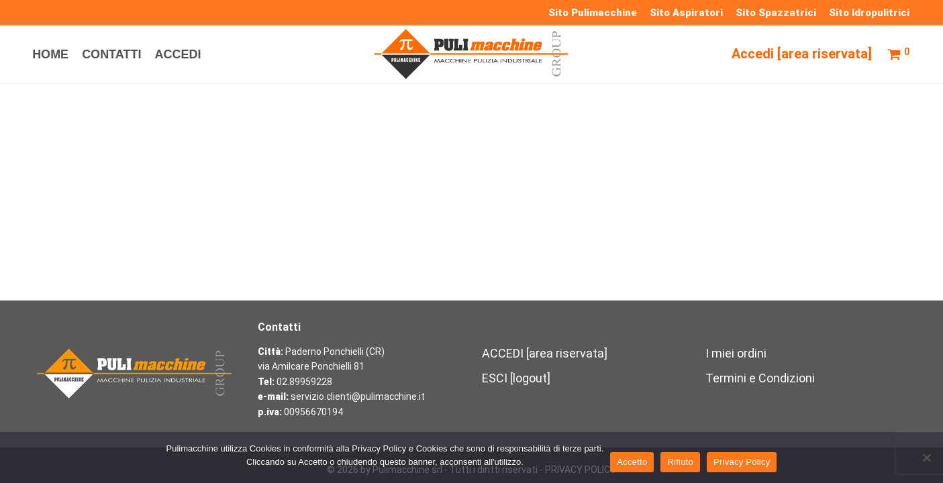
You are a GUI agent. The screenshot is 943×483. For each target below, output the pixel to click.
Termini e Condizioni (760, 378)
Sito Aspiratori (686, 13)
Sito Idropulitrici (869, 13)
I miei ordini (735, 353)
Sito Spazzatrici (776, 13)
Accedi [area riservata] (802, 56)
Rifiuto (680, 462)
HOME (50, 56)
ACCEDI (177, 56)
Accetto (632, 462)
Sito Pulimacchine (592, 13)
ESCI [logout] (516, 378)
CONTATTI (111, 56)
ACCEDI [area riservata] (544, 353)
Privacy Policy (741, 462)
